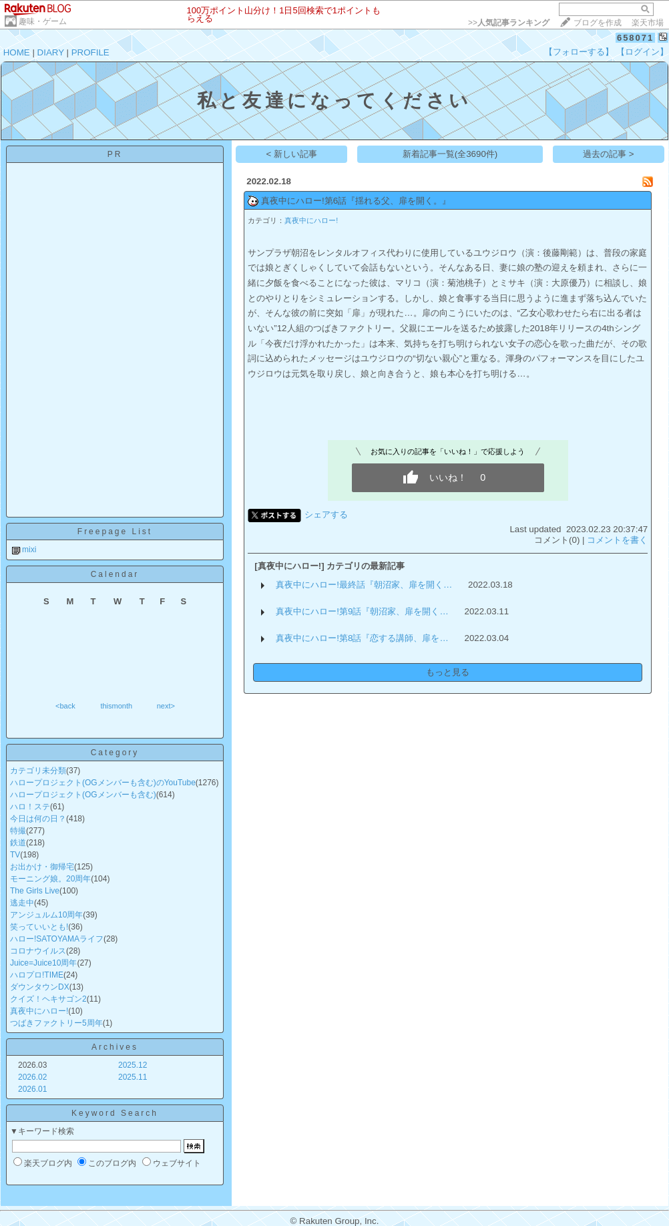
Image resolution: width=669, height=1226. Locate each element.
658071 (635, 38)
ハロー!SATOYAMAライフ (56, 939)
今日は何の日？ (38, 818)
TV (15, 854)
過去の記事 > (608, 154)
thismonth (116, 706)
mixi (29, 549)
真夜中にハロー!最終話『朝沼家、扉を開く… (364, 585)
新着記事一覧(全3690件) (450, 154)
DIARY (50, 52)
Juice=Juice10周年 (43, 963)
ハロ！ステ (30, 806)
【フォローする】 (579, 52)
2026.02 (32, 1077)
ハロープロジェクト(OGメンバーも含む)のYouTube (103, 782)
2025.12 (132, 1065)
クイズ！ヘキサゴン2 (48, 999)
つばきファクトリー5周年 (56, 1023)
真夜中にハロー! (39, 1011)
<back (65, 706)
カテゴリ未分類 (38, 770)
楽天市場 (648, 22)
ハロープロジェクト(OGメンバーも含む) (83, 794)
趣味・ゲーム (43, 21)
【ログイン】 (642, 52)
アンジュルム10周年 (46, 915)
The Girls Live (34, 890)
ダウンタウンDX (39, 987)
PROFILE (90, 52)
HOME (16, 52)
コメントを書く (617, 540)
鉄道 (18, 842)
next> (166, 706)
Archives (114, 1047)
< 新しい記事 (292, 154)
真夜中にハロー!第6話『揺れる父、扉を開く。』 (356, 201)
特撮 (18, 830)
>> (508, 22)
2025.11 (132, 1077)
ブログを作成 (598, 22)
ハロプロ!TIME (36, 975)
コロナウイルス (38, 951)
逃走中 (22, 902)
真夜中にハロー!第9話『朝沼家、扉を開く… (362, 611)
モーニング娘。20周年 (50, 878)
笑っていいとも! (39, 927)
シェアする (326, 514)
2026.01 (32, 1089)
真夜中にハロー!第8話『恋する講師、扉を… (362, 638)
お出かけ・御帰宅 (42, 866)
